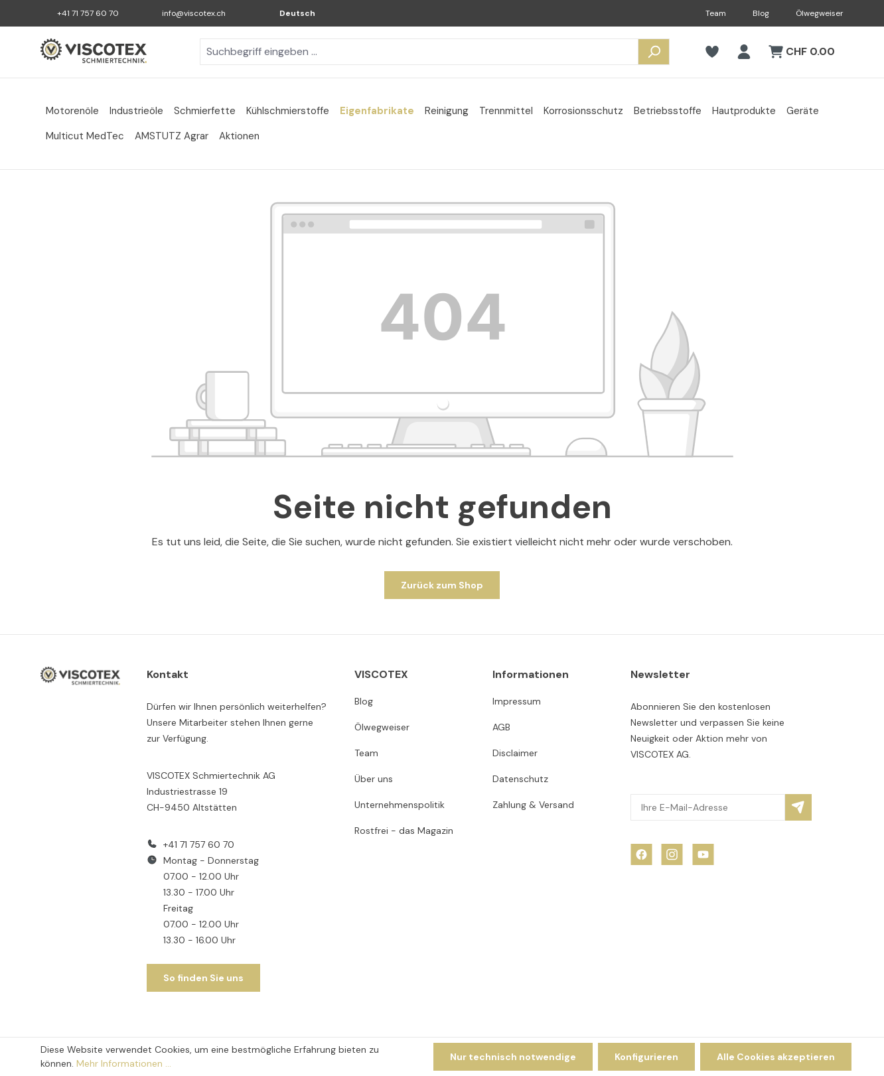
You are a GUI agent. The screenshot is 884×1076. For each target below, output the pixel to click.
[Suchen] (654, 51)
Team (715, 13)
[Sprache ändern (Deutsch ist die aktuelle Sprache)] (288, 13)
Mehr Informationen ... (123, 1063)
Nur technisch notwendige (513, 1057)
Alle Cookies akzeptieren (776, 1057)
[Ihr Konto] (744, 51)
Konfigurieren (646, 1057)
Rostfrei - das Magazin (403, 831)
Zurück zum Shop (442, 585)
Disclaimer (515, 753)
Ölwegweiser (820, 13)
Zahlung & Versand (533, 805)
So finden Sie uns (203, 978)
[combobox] (419, 51)
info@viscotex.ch (194, 13)
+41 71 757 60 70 (88, 13)
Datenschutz (520, 779)
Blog (761, 13)
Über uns (373, 779)
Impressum (516, 701)
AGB (501, 727)
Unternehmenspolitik (399, 805)
